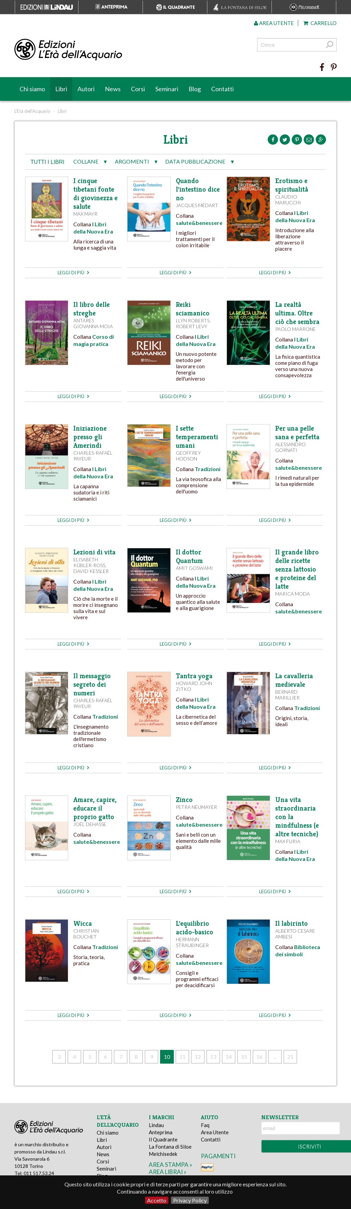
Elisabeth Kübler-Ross (89, 562)
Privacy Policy (190, 1200)
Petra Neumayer (196, 807)
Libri (61, 89)
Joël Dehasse (89, 824)
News (113, 89)
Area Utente (215, 1132)
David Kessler (91, 571)
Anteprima (160, 1132)
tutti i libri (47, 162)
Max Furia (287, 841)
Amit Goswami (194, 568)
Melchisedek (163, 1154)
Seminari (166, 89)
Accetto (156, 1200)
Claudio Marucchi (288, 199)
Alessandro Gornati (290, 447)
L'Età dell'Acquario (32, 111)
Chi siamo (32, 89)
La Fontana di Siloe (170, 1147)
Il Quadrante (163, 1139)
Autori (86, 89)
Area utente (274, 23)
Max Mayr (85, 214)
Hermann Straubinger (192, 942)
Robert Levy (191, 326)
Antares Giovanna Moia (93, 323)
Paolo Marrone (295, 329)
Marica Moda (292, 594)
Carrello (320, 23)
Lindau (156, 1125)
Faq (205, 1125)
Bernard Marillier (287, 695)
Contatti (222, 89)
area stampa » (170, 1164)
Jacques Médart (197, 205)
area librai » (167, 1171)
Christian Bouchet (86, 933)
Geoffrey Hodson (188, 456)
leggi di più (73, 272)
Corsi (138, 89)
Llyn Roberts (192, 320)
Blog (195, 89)
